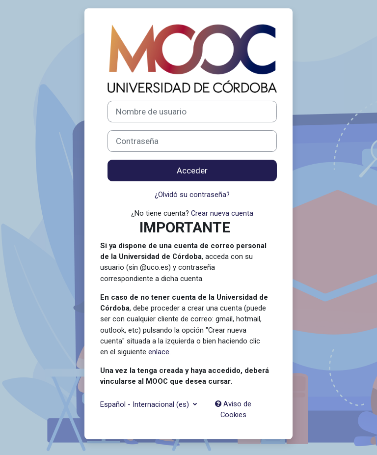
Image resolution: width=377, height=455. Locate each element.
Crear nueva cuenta (222, 213)
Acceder (192, 170)
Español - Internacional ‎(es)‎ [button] (145, 404)
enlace (158, 351)
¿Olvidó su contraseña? (192, 194)
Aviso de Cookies (233, 409)
